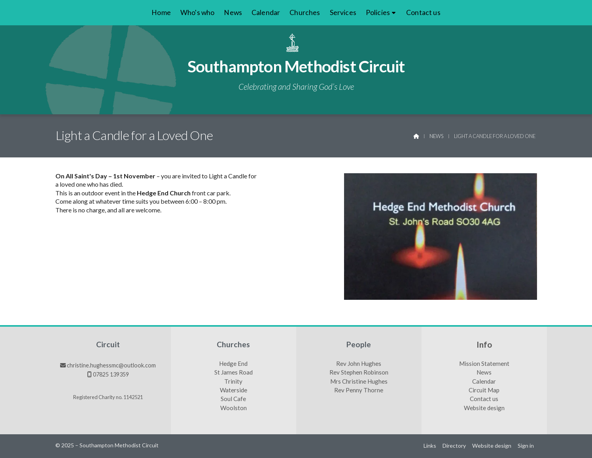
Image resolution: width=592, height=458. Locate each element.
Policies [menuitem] (378, 12)
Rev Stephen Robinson (358, 372)
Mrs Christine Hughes (359, 382)
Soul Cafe (233, 399)
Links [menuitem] (430, 445)
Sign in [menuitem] (526, 445)
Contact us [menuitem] (423, 12)
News (436, 136)
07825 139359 (111, 374)
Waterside (233, 390)
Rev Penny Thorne (358, 390)
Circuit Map (484, 390)
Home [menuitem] (161, 12)
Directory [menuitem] (454, 445)
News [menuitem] (233, 12)
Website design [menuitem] (491, 445)
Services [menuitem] (343, 12)
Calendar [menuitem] (266, 12)
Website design (484, 408)
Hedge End (233, 364)
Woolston (233, 408)
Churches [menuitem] (304, 12)
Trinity (233, 382)
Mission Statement (484, 364)
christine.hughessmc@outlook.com (111, 365)
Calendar (484, 382)
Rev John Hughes (358, 364)
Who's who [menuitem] (197, 12)
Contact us (484, 399)
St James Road (233, 372)
